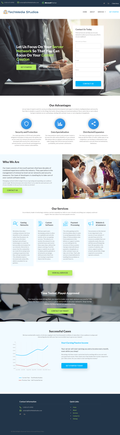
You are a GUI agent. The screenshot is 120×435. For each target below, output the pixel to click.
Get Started (114, 12)
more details (49, 67)
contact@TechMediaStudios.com (29, 2)
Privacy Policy (40, 431)
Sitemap (75, 419)
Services (101, 12)
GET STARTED (26, 67)
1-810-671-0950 (9, 2)
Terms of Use (30, 431)
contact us (88, 84)
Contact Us (76, 416)
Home (85, 12)
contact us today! (60, 311)
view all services (60, 273)
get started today (74, 366)
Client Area (115, 3)
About (92, 12)
